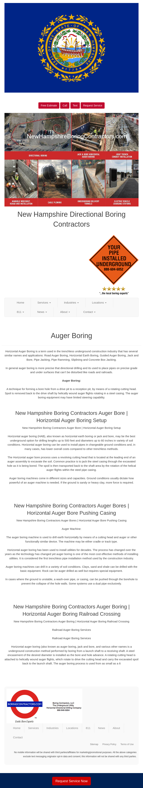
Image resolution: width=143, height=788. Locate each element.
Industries (71, 302)
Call (65, 105)
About (65, 311)
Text (75, 105)
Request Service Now (71, 781)
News (42, 311)
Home (20, 302)
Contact (89, 311)
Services (44, 302)
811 (20, 311)
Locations (99, 302)
